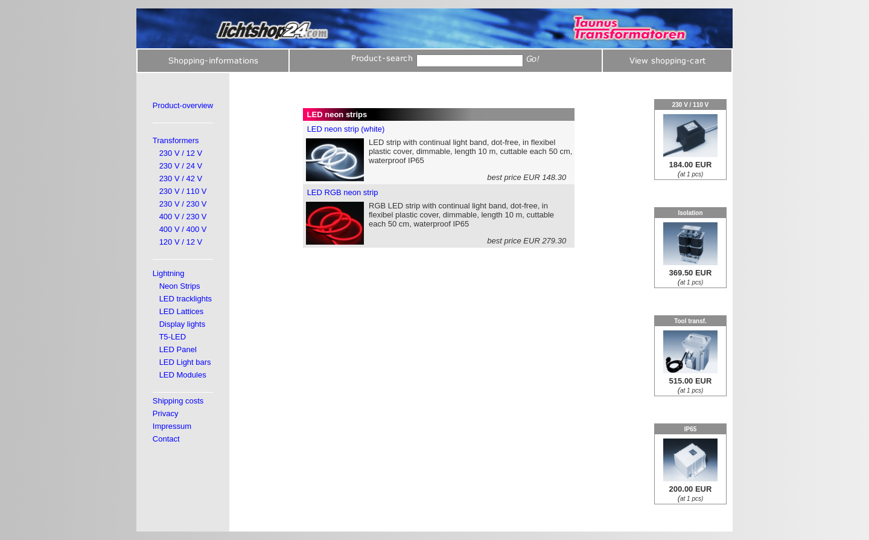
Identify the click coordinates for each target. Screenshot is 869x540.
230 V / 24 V (181, 165)
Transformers (176, 140)
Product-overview (183, 105)
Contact (166, 438)
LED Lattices (181, 311)
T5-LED (172, 336)
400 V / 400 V (183, 229)
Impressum (172, 426)
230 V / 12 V (181, 153)
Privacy (166, 413)
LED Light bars (185, 362)
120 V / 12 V (181, 241)
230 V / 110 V (183, 191)
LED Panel (178, 349)
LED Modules (182, 374)
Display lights (182, 324)
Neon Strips (179, 286)
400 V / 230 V (183, 216)
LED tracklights (185, 298)
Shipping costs (178, 400)
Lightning (169, 273)
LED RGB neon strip (342, 192)
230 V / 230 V (183, 203)
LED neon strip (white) (346, 128)
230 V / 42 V (181, 178)
